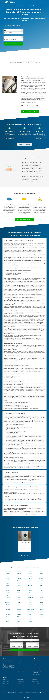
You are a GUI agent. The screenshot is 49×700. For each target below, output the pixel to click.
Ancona (7, 573)
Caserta (8, 597)
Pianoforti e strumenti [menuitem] (6, 685)
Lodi (19, 602)
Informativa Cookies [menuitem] (37, 669)
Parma (30, 580)
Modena (19, 619)
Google (9, 288)
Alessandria (7, 571)
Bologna (8, 587)
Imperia (19, 587)
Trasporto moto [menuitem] (20, 679)
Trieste (41, 597)
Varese (41, 602)
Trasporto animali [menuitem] (20, 685)
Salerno (30, 621)
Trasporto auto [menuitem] (5, 679)
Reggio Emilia (30, 611)
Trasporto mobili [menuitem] (5, 681)
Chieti (7, 604)
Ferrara (19, 571)
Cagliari (7, 595)
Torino (41, 587)
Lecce (18, 595)
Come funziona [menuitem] (21, 660)
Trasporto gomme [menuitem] (35, 685)
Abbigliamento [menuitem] (34, 679)
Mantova (19, 609)
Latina (18, 592)
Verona (41, 609)
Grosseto (19, 585)
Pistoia (30, 595)
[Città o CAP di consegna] (13, 39)
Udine (41, 599)
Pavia (30, 583)
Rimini (30, 614)
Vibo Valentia (41, 611)
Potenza (30, 599)
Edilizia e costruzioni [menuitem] (6, 683)
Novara (30, 571)
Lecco (18, 597)
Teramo (41, 585)
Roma (30, 616)
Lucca (19, 604)
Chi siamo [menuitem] (20, 662)
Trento (41, 592)
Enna (8, 619)
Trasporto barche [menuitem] (35, 681)
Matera (18, 611)
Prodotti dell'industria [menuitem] (21, 683)
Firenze (19, 573)
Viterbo (41, 616)
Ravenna (30, 607)
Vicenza (41, 614)
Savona (41, 573)
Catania (7, 599)
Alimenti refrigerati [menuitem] (20, 681)
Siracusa (41, 578)
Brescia (7, 590)
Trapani (41, 590)
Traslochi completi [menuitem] (35, 683)
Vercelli (41, 607)
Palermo (30, 578)
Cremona (8, 611)
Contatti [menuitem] (19, 669)
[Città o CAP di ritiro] (13, 32)
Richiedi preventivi (13, 44)
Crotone (8, 614)
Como (7, 607)
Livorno (19, 599)
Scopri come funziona (24, 144)
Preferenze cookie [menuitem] (36, 674)
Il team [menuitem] (19, 664)
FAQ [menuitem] (34, 662)
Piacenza (30, 590)
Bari (8, 580)
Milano (18, 616)
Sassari (41, 571)
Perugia (30, 585)
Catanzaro (7, 602)
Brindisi (7, 592)
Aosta (7, 575)
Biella (7, 585)
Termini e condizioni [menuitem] (37, 664)
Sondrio (41, 580)
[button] (3, 2)
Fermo (7, 621)
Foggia (18, 575)
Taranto (41, 583)
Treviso (41, 595)
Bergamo (8, 583)
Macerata (19, 607)
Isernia (18, 590)
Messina (19, 614)
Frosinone (19, 578)
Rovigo (30, 619)
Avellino (7, 578)
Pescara (30, 587)
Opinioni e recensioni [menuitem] (22, 671)
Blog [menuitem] (19, 667)
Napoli (18, 621)
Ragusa (30, 604)
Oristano (30, 573)
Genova (19, 580)
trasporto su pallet (19, 381)
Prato (30, 602)
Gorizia (18, 583)
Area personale (42, 1)
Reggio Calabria (30, 609)
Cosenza (8, 609)
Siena (41, 575)
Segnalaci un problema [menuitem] (37, 660)
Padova (30, 575)
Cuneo (7, 616)
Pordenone (30, 597)
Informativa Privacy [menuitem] (37, 667)
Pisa (30, 592)
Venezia (41, 604)
